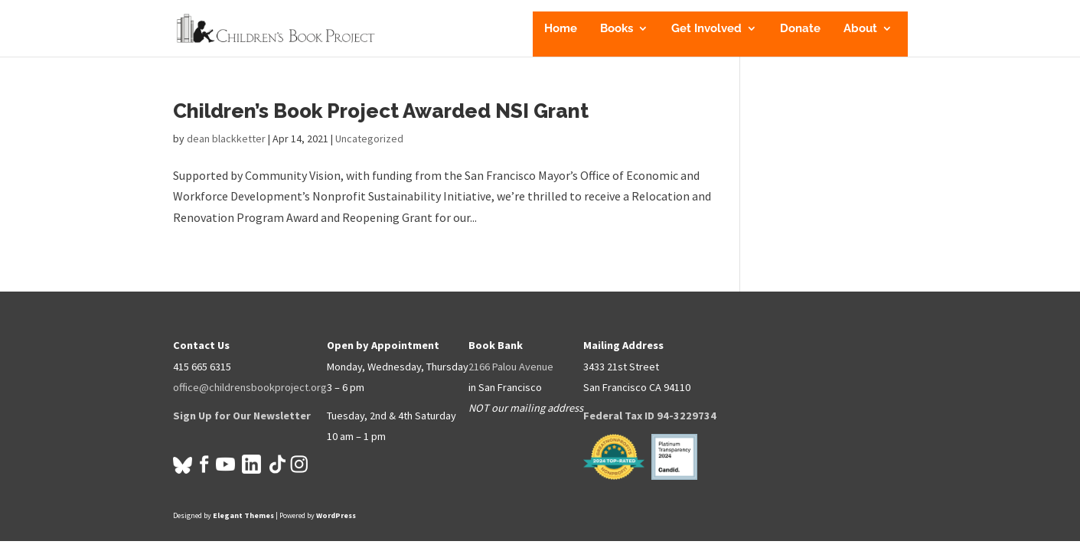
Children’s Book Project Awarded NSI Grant (381, 110)
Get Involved (706, 29)
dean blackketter (226, 138)
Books (616, 29)
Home (560, 29)
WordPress (336, 515)
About (860, 29)
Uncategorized (369, 138)
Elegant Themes (243, 515)
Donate (800, 29)
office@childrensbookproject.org (250, 387)
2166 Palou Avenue (510, 366)
